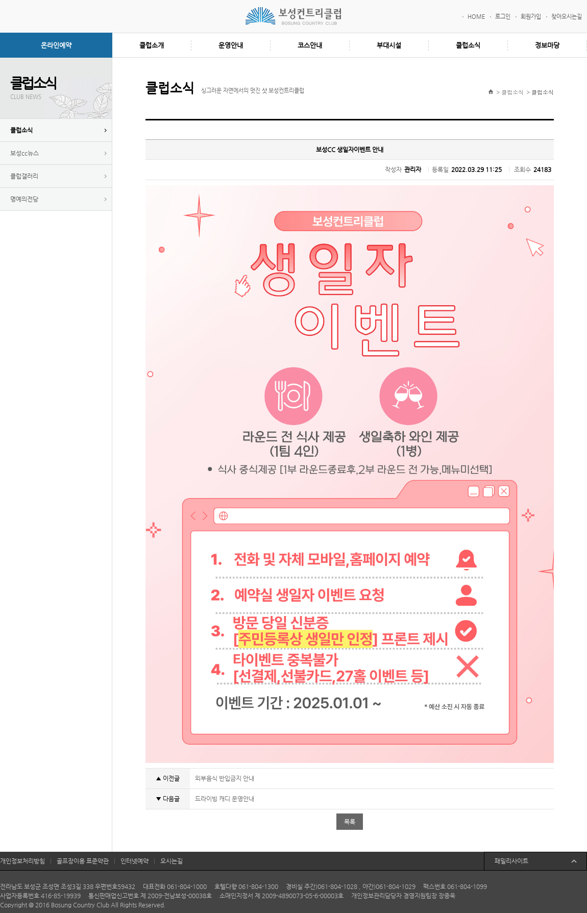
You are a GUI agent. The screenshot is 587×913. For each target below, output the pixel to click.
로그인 (502, 16)
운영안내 (230, 45)
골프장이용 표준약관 (83, 861)
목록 (349, 821)
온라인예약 (56, 45)
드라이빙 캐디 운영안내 (224, 798)
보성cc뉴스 (24, 153)
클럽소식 (468, 45)
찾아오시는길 (566, 16)
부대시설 (389, 45)
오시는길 (171, 861)
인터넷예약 (134, 861)
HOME (476, 16)
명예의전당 (24, 199)
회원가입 (531, 16)
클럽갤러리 (24, 176)
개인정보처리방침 (22, 861)
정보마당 (547, 45)
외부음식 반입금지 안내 (224, 778)
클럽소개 (151, 45)
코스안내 (310, 45)
